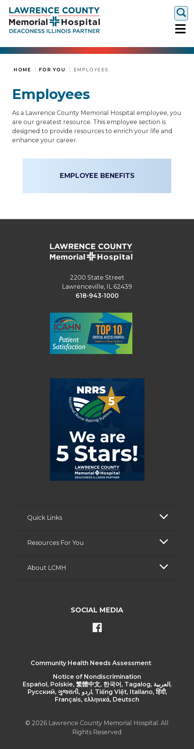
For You (52, 69)
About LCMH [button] (46, 567)
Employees (91, 69)
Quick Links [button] (44, 517)
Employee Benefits (97, 175)
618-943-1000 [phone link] (97, 295)
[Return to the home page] (54, 20)
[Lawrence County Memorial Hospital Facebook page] (97, 628)
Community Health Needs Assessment (91, 663)
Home (22, 69)
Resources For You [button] (55, 542)
